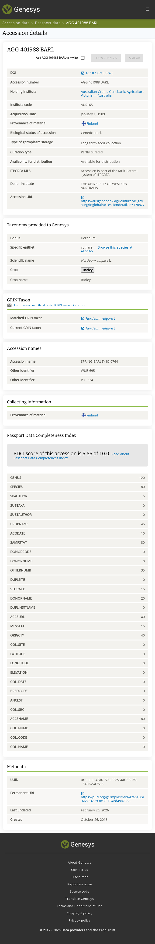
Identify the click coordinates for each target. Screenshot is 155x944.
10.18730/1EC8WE (97, 73)
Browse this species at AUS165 (106, 249)
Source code (79, 891)
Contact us (79, 870)
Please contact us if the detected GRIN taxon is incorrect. (46, 305)
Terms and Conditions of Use (79, 906)
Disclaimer (80, 877)
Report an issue (79, 884)
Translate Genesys (79, 899)
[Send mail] (9, 305)
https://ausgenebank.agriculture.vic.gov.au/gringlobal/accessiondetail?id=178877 (113, 201)
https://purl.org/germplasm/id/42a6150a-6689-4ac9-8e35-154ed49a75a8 (112, 797)
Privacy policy (79, 920)
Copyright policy (80, 913)
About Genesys (79, 862)
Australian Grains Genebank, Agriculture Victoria (112, 93)
